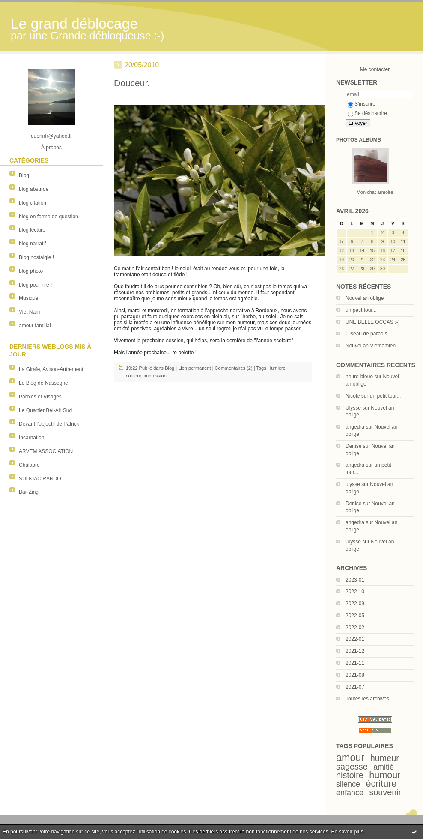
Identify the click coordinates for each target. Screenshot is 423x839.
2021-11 (355, 663)
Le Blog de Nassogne (43, 383)
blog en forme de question (48, 217)
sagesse (352, 766)
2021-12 (355, 651)
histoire (349, 775)
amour (350, 757)
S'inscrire (361, 104)
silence (348, 784)
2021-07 (355, 687)
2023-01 (355, 580)
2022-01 (355, 639)
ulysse (353, 484)
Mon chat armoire (375, 192)
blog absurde (33, 189)
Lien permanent (194, 368)
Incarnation (31, 438)
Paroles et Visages (40, 397)
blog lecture (32, 230)
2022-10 (355, 592)
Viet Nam (29, 312)
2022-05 (355, 616)
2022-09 (355, 604)
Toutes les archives (367, 699)
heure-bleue (359, 377)
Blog (24, 175)
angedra (355, 427)
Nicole (353, 396)
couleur (133, 375)
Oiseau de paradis (366, 334)
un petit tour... (361, 310)
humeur (384, 758)
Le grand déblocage (74, 24)
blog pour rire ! (35, 285)
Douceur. (132, 83)
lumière (278, 368)
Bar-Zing (29, 492)
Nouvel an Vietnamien (371, 346)
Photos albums (358, 140)
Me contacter (375, 69)
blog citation (32, 203)
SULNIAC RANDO (40, 479)
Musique (28, 298)
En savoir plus (347, 832)
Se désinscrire (367, 113)
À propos (51, 148)
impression (155, 375)
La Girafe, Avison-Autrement (51, 369)
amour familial (35, 326)
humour (384, 775)
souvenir (385, 792)
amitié (383, 767)
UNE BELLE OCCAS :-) (373, 322)
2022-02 (355, 628)
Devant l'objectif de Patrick (49, 424)
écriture (381, 783)
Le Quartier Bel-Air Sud (45, 410)
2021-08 (355, 675)
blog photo (31, 271)
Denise (353, 446)
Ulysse (353, 408)
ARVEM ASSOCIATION (46, 451)
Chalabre (29, 465)
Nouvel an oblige (365, 298)
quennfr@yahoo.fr (51, 136)
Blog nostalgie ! (36, 257)
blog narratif (32, 244)
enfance (349, 792)
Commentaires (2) (234, 368)
